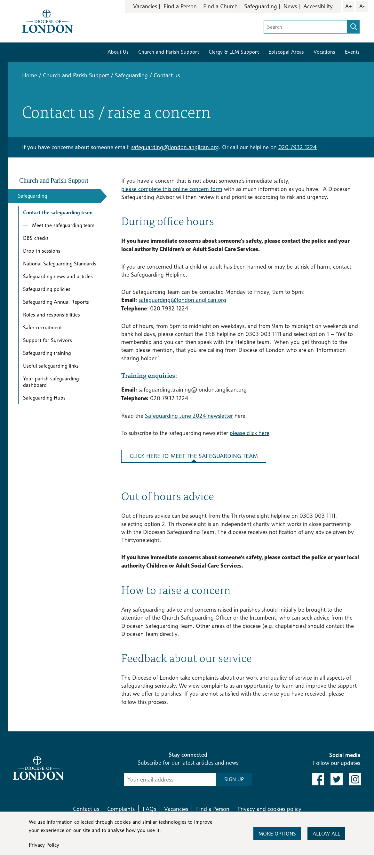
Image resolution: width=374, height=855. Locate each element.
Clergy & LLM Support (234, 52)
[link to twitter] (336, 779)
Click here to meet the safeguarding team (194, 456)
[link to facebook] (318, 779)
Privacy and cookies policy (269, 808)
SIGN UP (234, 779)
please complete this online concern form (171, 189)
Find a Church (220, 6)
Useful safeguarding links (51, 366)
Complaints (121, 808)
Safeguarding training (47, 353)
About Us (118, 52)
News (290, 6)
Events (352, 52)
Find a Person (180, 6)
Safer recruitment (42, 327)
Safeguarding (260, 6)
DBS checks (36, 238)
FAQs (149, 808)
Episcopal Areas (286, 52)
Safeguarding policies (46, 289)
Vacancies (145, 6)
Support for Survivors (47, 340)
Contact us (86, 808)
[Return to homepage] (47, 20)
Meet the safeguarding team (63, 225)
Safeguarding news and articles (58, 276)
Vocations (324, 52)
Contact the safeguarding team (57, 213)
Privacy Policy (44, 845)
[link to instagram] (355, 779)
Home (29, 75)
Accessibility (318, 6)
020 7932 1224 (297, 147)
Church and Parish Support (168, 52)
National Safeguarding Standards (59, 264)
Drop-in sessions (41, 251)
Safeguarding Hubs (44, 398)
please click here (249, 433)
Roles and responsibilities (51, 315)
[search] (353, 27)
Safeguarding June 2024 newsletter (189, 415)
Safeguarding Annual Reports (56, 302)
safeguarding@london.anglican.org (175, 147)
